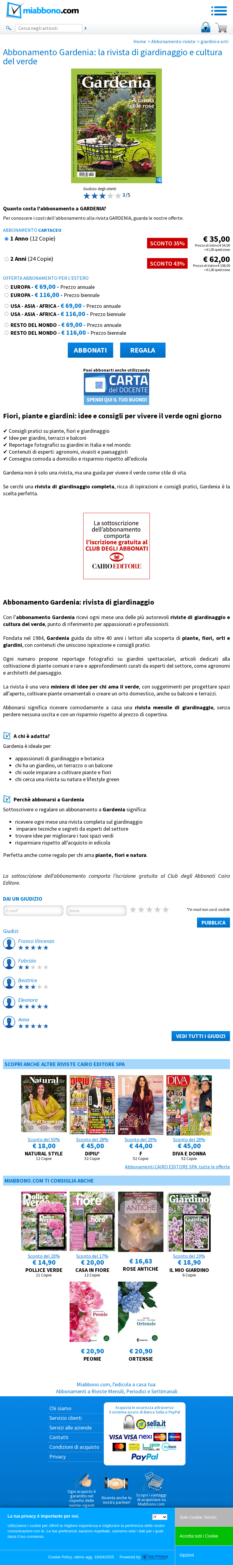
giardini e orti (214, 41)
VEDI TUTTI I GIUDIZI (200, 1036)
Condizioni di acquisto (74, 1446)
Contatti (58, 1437)
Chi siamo (60, 1408)
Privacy (57, 1456)
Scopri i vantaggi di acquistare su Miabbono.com (151, 1489)
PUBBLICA (213, 922)
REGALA (142, 350)
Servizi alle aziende (70, 1427)
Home (139, 41)
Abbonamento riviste (173, 41)
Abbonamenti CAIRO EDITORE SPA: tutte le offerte (177, 1167)
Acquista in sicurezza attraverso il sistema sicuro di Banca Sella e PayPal (144, 1433)
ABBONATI (90, 350)
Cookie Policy (60, 1557)
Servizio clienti (65, 1417)
